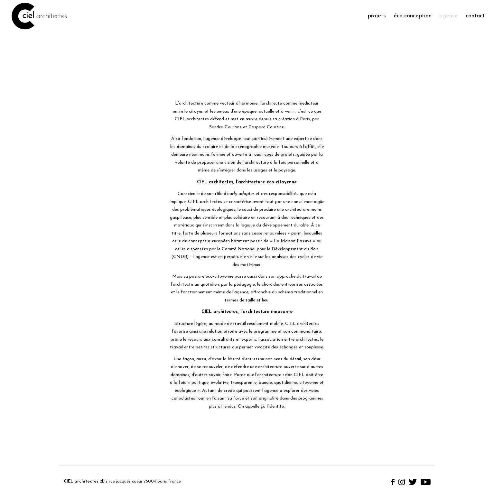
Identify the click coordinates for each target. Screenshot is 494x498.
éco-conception (413, 16)
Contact (475, 16)
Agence (448, 16)
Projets (377, 16)
